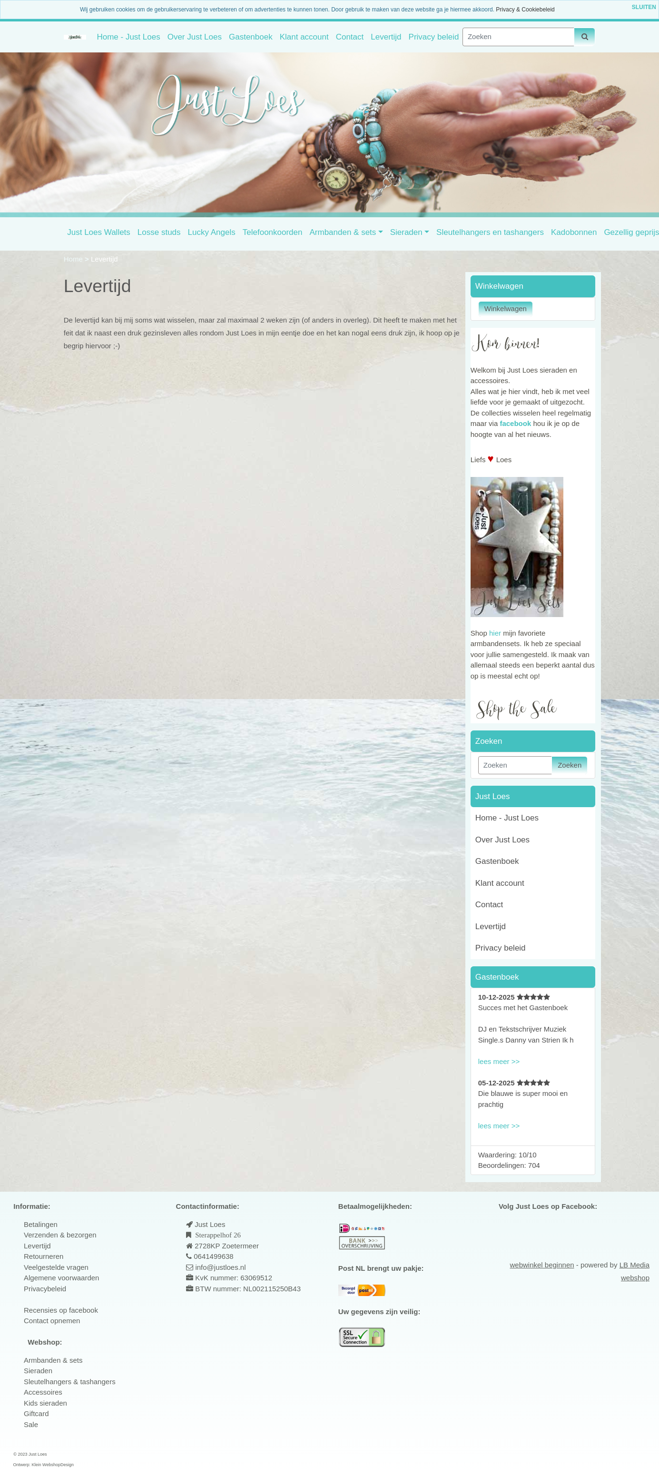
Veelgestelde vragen (56, 1267)
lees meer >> (499, 1061)
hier (495, 633)
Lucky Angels (212, 232)
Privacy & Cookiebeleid (525, 9)
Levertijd (386, 36)
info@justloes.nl (219, 1267)
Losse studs (159, 232)
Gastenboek (251, 36)
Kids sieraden (45, 1403)
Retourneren (43, 1256)
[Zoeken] (518, 37)
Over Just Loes (194, 36)
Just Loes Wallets (98, 232)
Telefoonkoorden (273, 232)
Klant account (304, 36)
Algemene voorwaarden (61, 1278)
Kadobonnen (574, 232)
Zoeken (569, 765)
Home (74, 259)
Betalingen (41, 1224)
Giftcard (36, 1413)
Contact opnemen (52, 1321)
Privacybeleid (45, 1289)
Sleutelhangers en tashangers (490, 232)
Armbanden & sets (342, 232)
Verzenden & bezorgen (60, 1235)
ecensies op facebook (63, 1310)
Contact (350, 36)
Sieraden (406, 232)
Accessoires (43, 1392)
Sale (31, 1424)
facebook (515, 423)
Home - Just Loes (128, 36)
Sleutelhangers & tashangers (70, 1382)
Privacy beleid (434, 36)
